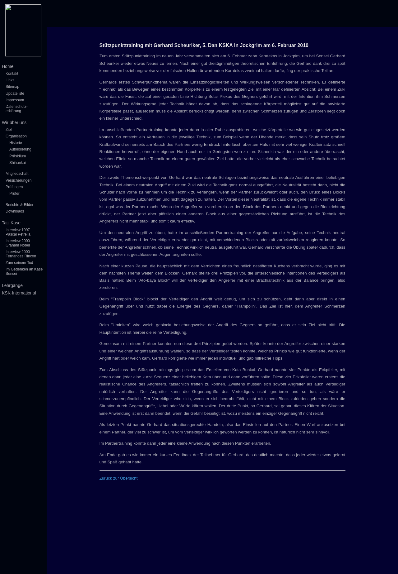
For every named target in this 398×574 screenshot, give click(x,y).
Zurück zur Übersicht (119, 478)
